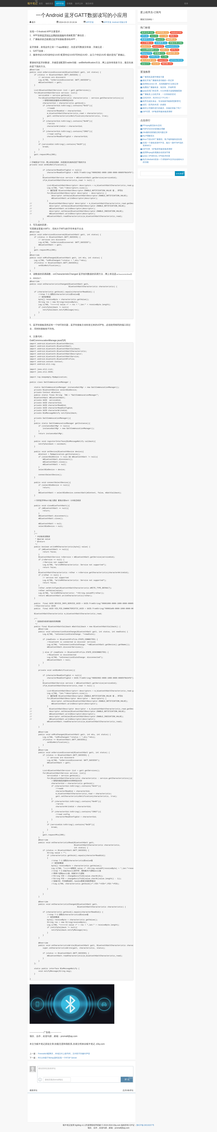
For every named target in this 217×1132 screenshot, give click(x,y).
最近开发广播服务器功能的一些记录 (157, 80)
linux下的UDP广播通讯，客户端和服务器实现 (161, 139)
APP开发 (60, 3)
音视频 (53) (159, 53)
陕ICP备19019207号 (145, 1125)
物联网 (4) (171, 39)
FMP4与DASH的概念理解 (152, 129)
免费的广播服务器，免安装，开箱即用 (158, 87)
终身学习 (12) (147, 39)
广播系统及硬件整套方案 (152, 77)
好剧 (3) (164, 50)
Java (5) (154, 36)
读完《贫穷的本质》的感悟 (153, 105)
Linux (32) (163, 60)
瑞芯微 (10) (167, 64)
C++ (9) (164, 36)
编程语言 (49, 3)
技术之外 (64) (147, 32)
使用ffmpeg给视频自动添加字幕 (155, 152)
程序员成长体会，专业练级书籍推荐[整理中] (160, 101)
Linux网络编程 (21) (150, 50)
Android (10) (176, 32)
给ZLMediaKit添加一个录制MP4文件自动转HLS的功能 (162, 160)
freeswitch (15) (172, 46)
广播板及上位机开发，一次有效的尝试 (158, 94)
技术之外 (79, 3)
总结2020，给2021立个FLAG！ (155, 98)
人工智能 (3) (147, 43)
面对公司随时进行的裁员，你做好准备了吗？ (161, 108)
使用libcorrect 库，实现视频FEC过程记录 (159, 84)
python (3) (146, 46)
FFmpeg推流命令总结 (151, 125)
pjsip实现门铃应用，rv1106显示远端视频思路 (161, 91)
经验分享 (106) (176, 43)
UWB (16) (154, 57)
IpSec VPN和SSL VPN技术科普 (155, 156)
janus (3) (160, 39)
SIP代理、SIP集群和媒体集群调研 (156, 111)
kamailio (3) (158, 46)
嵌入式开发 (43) (148, 60)
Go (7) (144, 57)
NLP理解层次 (147, 136)
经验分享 (123, 22)
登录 (186, 3)
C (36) (164, 57)
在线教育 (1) (161, 43)
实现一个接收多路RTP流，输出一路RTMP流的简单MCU (161, 144)
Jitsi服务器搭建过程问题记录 (153, 132)
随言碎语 (89, 3)
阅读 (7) (173, 36)
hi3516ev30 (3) (176, 60)
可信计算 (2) (172, 53)
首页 (41, 3)
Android (115, 22)
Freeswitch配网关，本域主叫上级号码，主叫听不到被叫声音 (64, 1053)
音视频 (69, 3)
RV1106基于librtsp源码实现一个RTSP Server (57, 1058)
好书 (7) (174, 50)
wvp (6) (156, 64)
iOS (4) (145, 36)
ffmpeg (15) (146, 53)
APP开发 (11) (162, 32)
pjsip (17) (145, 64)
